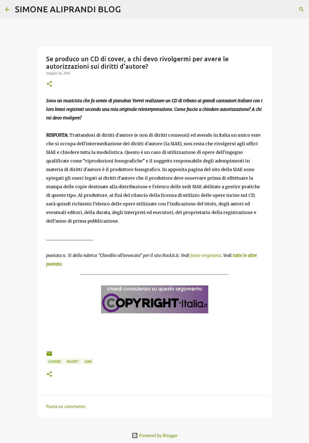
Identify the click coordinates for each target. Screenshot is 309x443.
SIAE (88, 361)
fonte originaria (205, 255)
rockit (73, 361)
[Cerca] (128, 9)
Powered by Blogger (155, 435)
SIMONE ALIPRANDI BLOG (68, 9)
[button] (49, 84)
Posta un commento (65, 406)
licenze (54, 361)
